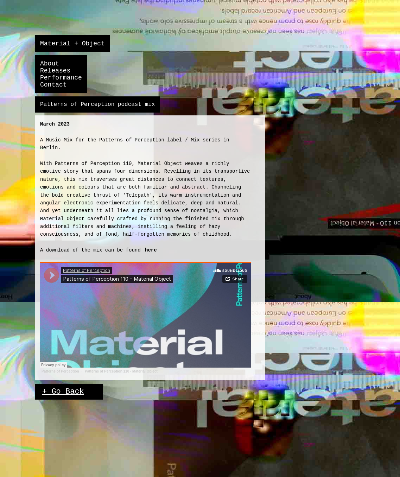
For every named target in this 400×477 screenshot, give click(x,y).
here (151, 250)
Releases (55, 70)
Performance (61, 77)
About (49, 63)
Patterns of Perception (60, 371)
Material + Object (72, 43)
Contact (53, 84)
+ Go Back (63, 391)
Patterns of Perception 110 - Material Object (121, 371)
